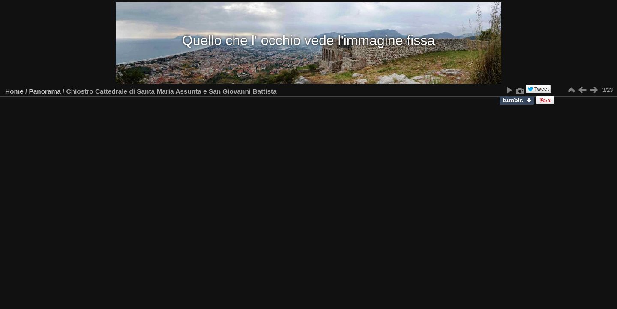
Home (14, 91)
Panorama (45, 91)
